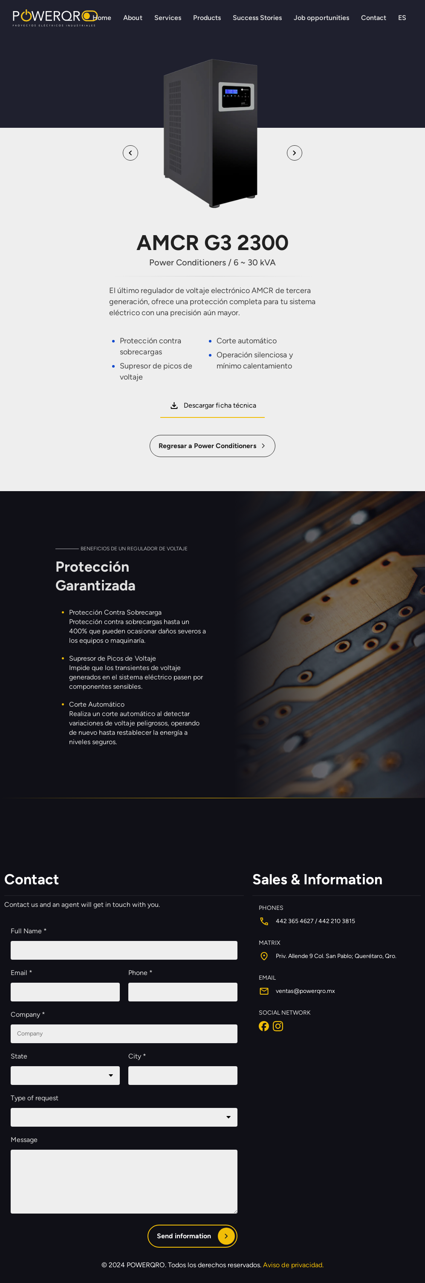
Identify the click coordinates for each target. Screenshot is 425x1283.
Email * (21, 973)
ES (402, 17)
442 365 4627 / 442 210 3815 (315, 921)
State (19, 1057)
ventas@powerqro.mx (305, 991)
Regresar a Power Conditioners (207, 446)
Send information (184, 1236)
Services (167, 17)
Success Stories (257, 17)
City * (137, 1057)
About (132, 17)
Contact (373, 17)
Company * (28, 1015)
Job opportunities (321, 17)
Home (102, 17)
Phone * (140, 973)
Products (207, 17)
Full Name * (29, 931)
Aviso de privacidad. (293, 1265)
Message (24, 1140)
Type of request (34, 1098)
